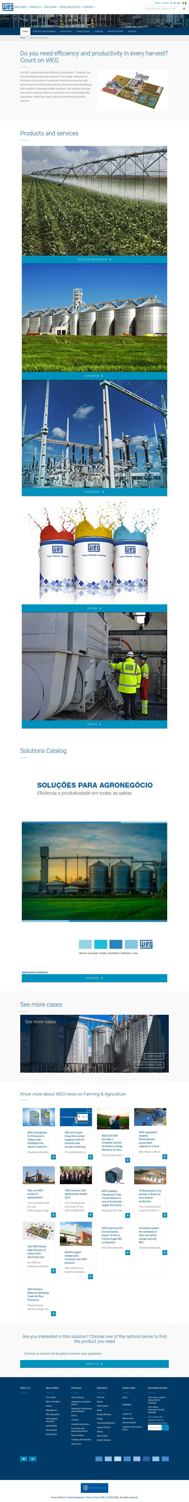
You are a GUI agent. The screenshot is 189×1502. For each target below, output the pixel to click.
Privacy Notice (58, 1497)
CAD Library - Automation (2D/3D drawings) (156, 1410)
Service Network (129, 1423)
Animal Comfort (115, 31)
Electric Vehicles (104, 1440)
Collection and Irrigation (44, 31)
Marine (100, 1402)
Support (88, 7)
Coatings (98, 31)
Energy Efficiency (104, 1414)
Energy (100, 1419)
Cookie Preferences (97, 1488)
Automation (66, 31)
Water (99, 1410)
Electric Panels (77, 1435)
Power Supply (83, 31)
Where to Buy (128, 1418)
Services (132, 31)
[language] (185, 3)
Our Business (51, 1430)
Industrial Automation (80, 1424)
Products (35, 7)
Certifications (51, 1434)
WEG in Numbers (53, 1402)
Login (177, 3)
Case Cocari (154, 1056)
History (49, 1406)
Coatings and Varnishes (81, 1440)
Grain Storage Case (149, 1064)
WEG (6, 7)
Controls (74, 1420)
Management (51, 1410)
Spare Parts (76, 1444)
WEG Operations (53, 1414)
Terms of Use (92, 1497)
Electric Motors (77, 1397)
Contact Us (94, 1364)
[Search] (184, 9)
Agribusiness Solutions (35, 972)
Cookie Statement (75, 1497)
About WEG (20, 7)
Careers (165, 3)
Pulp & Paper (102, 1436)
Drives (73, 1415)
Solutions (50, 7)
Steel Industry (102, 1406)
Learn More (94, 978)
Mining (100, 1432)
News (157, 3)
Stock (124, 1397)
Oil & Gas (100, 1397)
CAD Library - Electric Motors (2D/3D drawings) (157, 1400)
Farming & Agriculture (106, 1423)
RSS (102, 1497)
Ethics (76, 7)
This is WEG (51, 1397)
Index (25, 31)
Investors (65, 7)
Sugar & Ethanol (103, 1427)
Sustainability (51, 1426)
